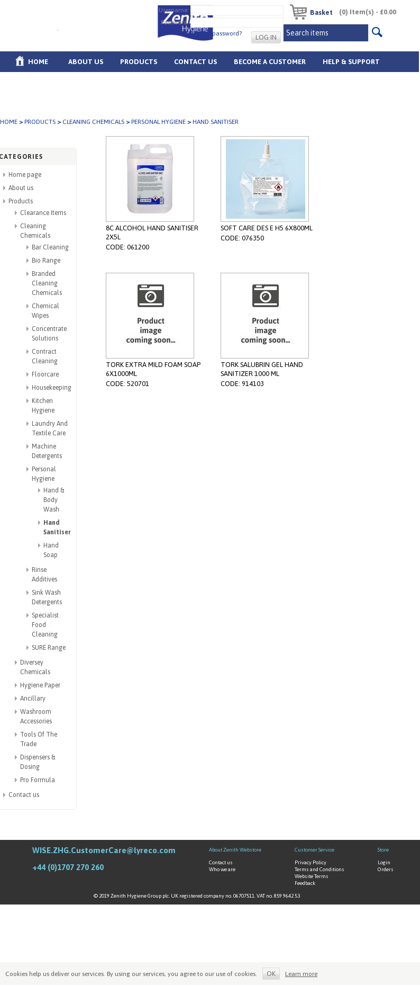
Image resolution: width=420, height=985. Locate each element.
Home (38, 62)
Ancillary (32, 698)
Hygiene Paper (40, 685)
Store (383, 850)
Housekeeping (51, 387)
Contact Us (195, 62)
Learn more (301, 974)
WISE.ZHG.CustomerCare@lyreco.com (104, 850)
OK (271, 974)
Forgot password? (217, 33)
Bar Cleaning (50, 247)
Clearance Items (43, 213)
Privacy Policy (310, 862)
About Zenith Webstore (235, 850)
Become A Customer (270, 62)
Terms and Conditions (319, 869)
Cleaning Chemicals (93, 122)
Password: (175, 21)
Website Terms (311, 876)
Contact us (23, 795)
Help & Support (351, 62)
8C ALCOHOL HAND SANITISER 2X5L (152, 232)
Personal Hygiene (158, 122)
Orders (386, 869)
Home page (24, 174)
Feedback (305, 883)
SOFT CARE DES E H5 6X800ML (267, 228)
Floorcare (45, 374)
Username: (174, 9)
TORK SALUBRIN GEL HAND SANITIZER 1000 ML (262, 369)
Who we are (222, 869)
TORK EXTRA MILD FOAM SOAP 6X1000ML (153, 369)
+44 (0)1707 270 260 (68, 867)
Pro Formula (37, 780)
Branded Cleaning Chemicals (47, 283)
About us (85, 62)
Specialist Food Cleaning (45, 625)
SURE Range (49, 647)
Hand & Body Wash (54, 500)
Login (384, 862)
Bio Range (46, 260)
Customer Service (314, 850)
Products (138, 62)
